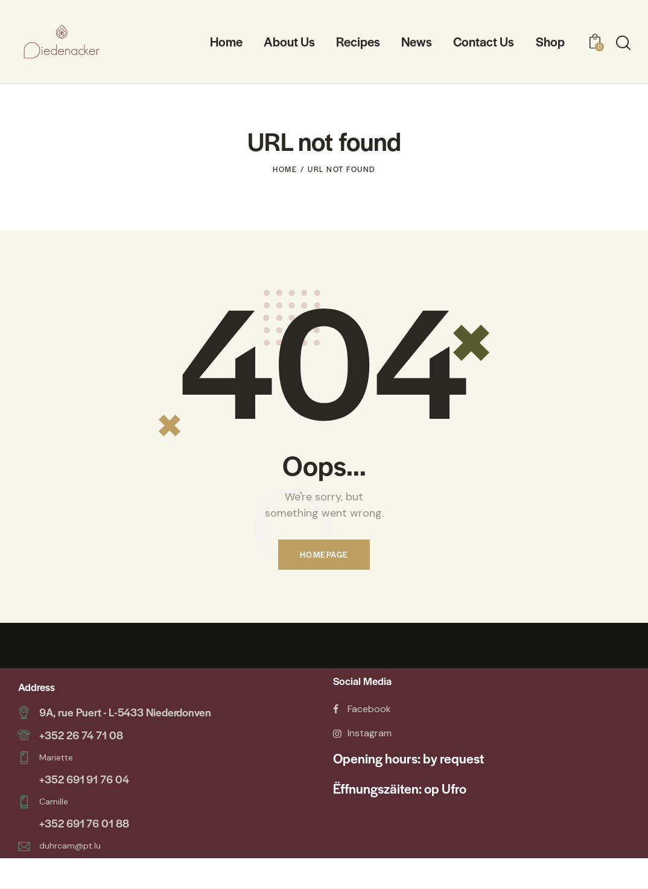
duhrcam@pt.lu (70, 843)
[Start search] (623, 43)
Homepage (324, 555)
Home (285, 169)
